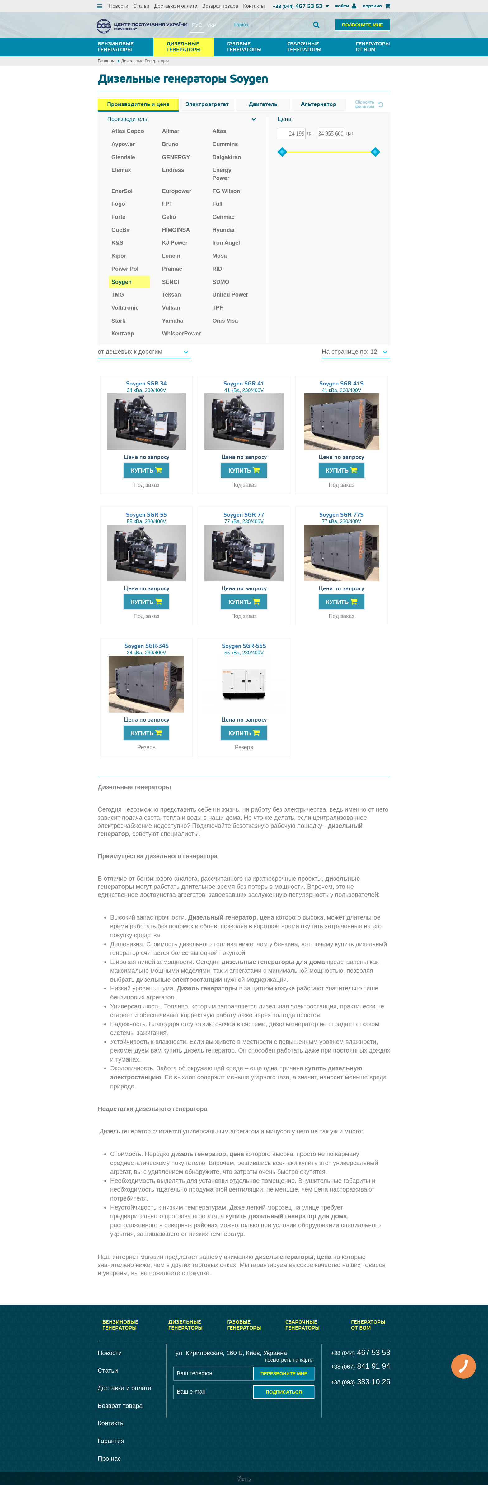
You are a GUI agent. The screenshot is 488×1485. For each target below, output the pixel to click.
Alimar (170, 131)
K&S (117, 243)
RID (217, 269)
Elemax (121, 170)
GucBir (120, 230)
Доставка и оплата (175, 6)
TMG (117, 295)
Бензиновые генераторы (116, 47)
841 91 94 (360, 1366)
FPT (167, 204)
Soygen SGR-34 (146, 383)
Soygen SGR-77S (341, 515)
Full (218, 204)
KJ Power (174, 243)
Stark (118, 321)
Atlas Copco (127, 131)
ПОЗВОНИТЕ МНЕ (362, 24)
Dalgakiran (227, 157)
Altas (219, 131)
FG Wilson (226, 191)
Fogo (118, 204)
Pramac (172, 269)
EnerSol (122, 191)
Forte (118, 217)
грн (310, 133)
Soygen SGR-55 (146, 515)
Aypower (123, 144)
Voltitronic (125, 308)
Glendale (123, 157)
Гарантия (111, 1440)
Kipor (118, 256)
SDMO (221, 282)
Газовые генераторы (244, 47)
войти (345, 6)
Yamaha (172, 321)
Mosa (220, 256)
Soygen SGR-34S (146, 646)
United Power (230, 295)
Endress (173, 170)
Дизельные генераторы (184, 47)
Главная (106, 60)
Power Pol (124, 269)
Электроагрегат (207, 104)
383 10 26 (360, 1381)
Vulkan (171, 308)
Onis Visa (225, 321)
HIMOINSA (176, 230)
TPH (218, 308)
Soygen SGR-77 (243, 515)
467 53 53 (301, 6)
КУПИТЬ (146, 470)
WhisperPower (181, 333)
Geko (169, 217)
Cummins (225, 144)
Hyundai (224, 230)
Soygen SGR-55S (244, 646)
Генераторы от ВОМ (373, 47)
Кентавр (122, 333)
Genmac (224, 217)
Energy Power (222, 174)
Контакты (254, 6)
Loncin (171, 256)
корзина (376, 6)
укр (211, 25)
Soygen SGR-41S (341, 383)
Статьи (141, 6)
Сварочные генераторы (304, 47)
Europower (176, 191)
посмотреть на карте (288, 1360)
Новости (118, 6)
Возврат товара (220, 6)
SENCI (170, 282)
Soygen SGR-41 (243, 383)
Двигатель (263, 104)
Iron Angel (226, 243)
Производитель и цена (138, 104)
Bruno (170, 144)
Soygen (121, 282)
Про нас (109, 1458)
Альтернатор (318, 104)
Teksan (171, 295)
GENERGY (176, 157)
